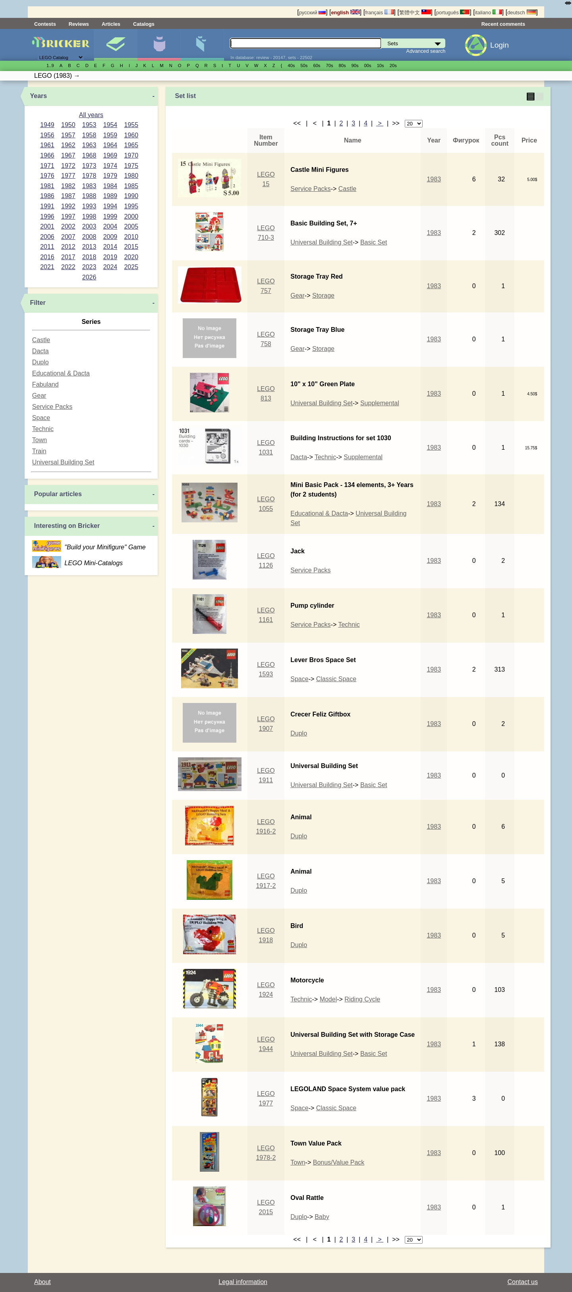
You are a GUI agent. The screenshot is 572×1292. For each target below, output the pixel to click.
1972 (68, 165)
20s (393, 65)
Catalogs (144, 24)
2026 (89, 277)
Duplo (40, 362)
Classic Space (336, 679)
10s (380, 65)
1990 (131, 196)
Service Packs (52, 406)
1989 (110, 196)
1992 (68, 206)
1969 (110, 155)
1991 (47, 206)
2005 (131, 226)
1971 (47, 165)
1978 (89, 175)
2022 (68, 267)
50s (303, 65)
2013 (89, 246)
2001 (47, 226)
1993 (89, 206)
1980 (131, 175)
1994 (110, 206)
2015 (131, 246)
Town (39, 440)
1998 (89, 216)
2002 (68, 226)
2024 (110, 267)
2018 (89, 257)
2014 (110, 246)
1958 (89, 135)
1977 (68, 175)
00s (367, 65)
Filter (38, 302)
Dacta (40, 351)
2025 (131, 267)
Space (41, 417)
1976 (47, 175)
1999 (110, 216)
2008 (89, 236)
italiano (488, 12)
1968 (89, 155)
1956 (47, 135)
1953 (89, 124)
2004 (110, 226)
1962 (68, 145)
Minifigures (158, 45)
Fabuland (45, 384)
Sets (115, 45)
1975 (131, 165)
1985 (131, 186)
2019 (110, 257)
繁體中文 (415, 12)
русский (312, 12)
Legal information (242, 1282)
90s (355, 65)
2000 (131, 216)
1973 (89, 165)
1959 (110, 135)
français (379, 12)
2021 (47, 267)
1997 (68, 216)
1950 (68, 124)
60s (316, 65)
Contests (45, 24)
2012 (68, 246)
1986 (47, 196)
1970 (131, 155)
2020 (131, 257)
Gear (39, 395)
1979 (110, 175)
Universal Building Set (63, 462)
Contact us (523, 1282)
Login (499, 45)
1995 (131, 206)
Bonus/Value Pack (339, 1162)
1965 (131, 145)
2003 (89, 226)
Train (39, 451)
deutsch (521, 12)
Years (38, 95)
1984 (110, 186)
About (42, 1282)
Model (328, 999)
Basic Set (373, 242)
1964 (110, 145)
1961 (47, 145)
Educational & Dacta (61, 373)
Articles (111, 24)
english (345, 12)
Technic (43, 429)
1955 (131, 124)
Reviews (79, 24)
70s (329, 65)
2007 (68, 236)
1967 (68, 155)
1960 (131, 135)
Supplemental (379, 403)
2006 (47, 236)
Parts (202, 45)
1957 (68, 135)
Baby (322, 1216)
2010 (131, 236)
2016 (47, 257)
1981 (47, 186)
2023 (89, 267)
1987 (68, 196)
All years (91, 115)
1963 (89, 145)
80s (342, 65)
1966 (47, 155)
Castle (41, 340)
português (453, 12)
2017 (68, 257)
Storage (323, 295)
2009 (110, 236)
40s (291, 65)
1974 (110, 165)
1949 (47, 124)
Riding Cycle (362, 999)
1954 (110, 124)
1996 (47, 216)
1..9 (50, 65)
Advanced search (426, 51)
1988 (89, 196)
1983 (89, 186)
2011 (47, 246)
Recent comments (503, 24)
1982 (68, 186)
